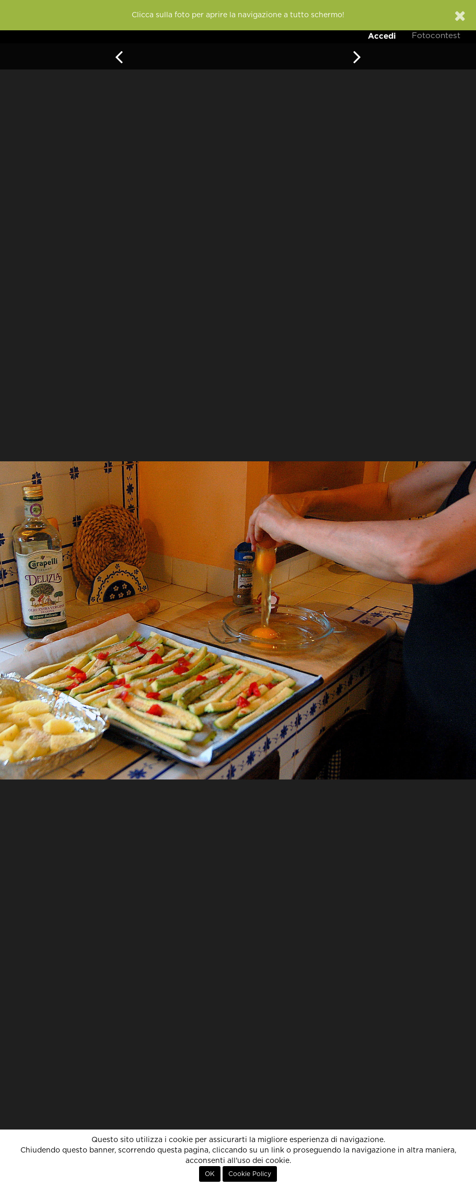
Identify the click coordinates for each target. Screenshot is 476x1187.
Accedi (382, 35)
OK (210, 1174)
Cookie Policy (249, 1174)
